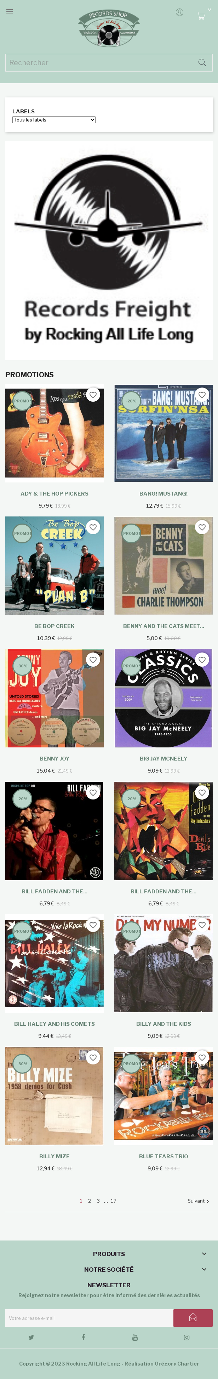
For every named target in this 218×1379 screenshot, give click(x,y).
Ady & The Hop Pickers (54, 494)
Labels (23, 112)
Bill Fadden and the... (54, 891)
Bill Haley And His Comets (54, 1024)
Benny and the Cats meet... (163, 626)
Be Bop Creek (54, 626)
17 (114, 1201)
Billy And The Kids (163, 1024)
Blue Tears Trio (163, 1156)
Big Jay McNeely (164, 759)
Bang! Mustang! (163, 494)
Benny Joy (55, 759)
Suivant (199, 1201)
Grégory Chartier (177, 1364)
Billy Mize (54, 1156)
